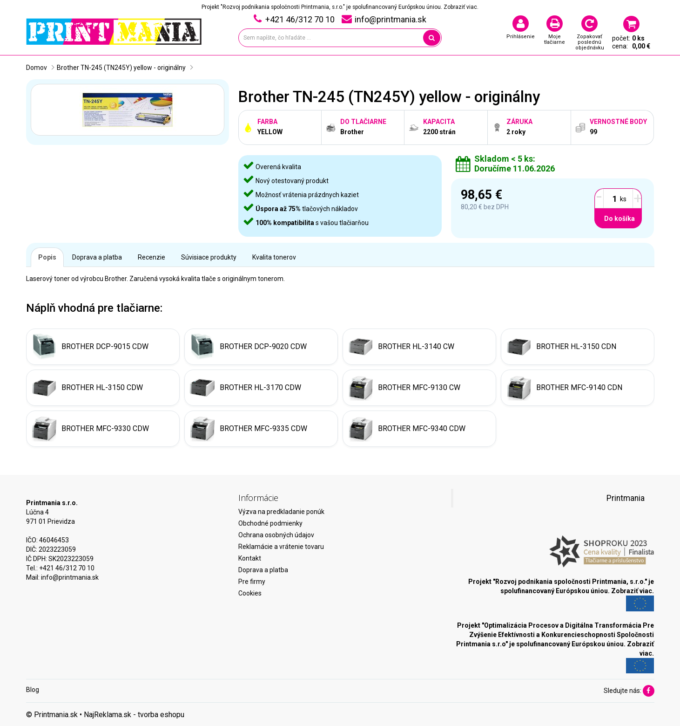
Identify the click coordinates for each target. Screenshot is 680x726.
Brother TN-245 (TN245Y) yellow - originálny (121, 67)
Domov (36, 67)
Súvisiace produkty (208, 257)
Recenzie (151, 257)
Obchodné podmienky (270, 523)
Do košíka (619, 218)
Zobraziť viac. (461, 7)
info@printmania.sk (70, 577)
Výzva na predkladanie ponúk (281, 511)
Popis (47, 257)
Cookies (250, 593)
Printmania (625, 498)
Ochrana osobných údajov (276, 535)
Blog (32, 689)
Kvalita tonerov (274, 257)
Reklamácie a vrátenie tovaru (281, 546)
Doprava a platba (97, 257)
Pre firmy (251, 581)
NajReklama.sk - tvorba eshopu (134, 714)
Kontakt (249, 558)
